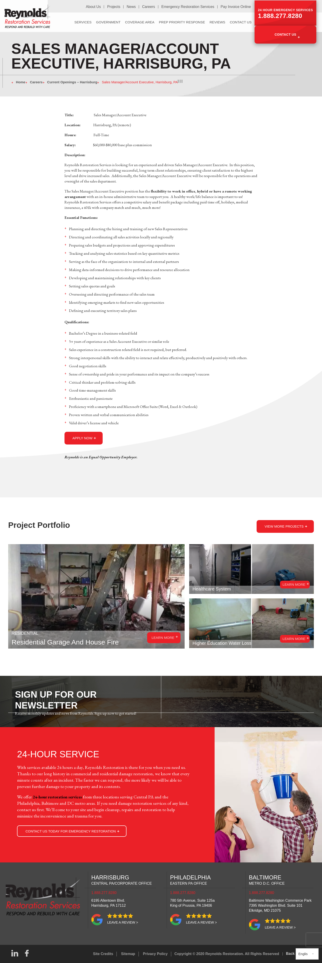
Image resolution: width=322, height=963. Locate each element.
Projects (114, 6)
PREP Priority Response (182, 22)
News (131, 6)
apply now (82, 438)
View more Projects (284, 526)
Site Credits (103, 954)
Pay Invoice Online (236, 6)
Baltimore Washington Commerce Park (280, 905)
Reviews (217, 22)
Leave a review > (122, 922)
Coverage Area (139, 22)
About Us (94, 6)
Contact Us (285, 33)
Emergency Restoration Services (188, 6)
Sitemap (128, 954)
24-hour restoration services (61, 797)
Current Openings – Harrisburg (72, 82)
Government (108, 22)
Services (83, 22)
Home (20, 82)
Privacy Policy (155, 954)
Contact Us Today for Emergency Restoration (70, 831)
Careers (149, 6)
